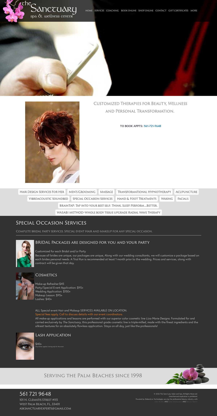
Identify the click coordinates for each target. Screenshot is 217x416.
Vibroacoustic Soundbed (48, 199)
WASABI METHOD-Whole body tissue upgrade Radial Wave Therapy (108, 212)
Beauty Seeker (192, 401)
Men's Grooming (82, 192)
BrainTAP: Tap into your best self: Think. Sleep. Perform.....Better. (108, 205)
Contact (160, 10)
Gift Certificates (178, 10)
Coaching (112, 10)
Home (88, 10)
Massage (106, 192)
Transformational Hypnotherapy (144, 192)
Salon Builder (159, 401)
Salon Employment (175, 401)
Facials (183, 199)
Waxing (167, 199)
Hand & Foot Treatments (136, 199)
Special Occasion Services (92, 199)
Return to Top (190, 363)
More (194, 10)
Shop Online (145, 10)
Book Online (128, 10)
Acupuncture (186, 192)
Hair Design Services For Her (42, 192)
